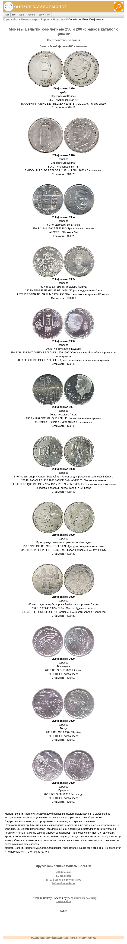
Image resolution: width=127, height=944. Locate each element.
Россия (31, 15)
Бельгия (58, 19)
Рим (7, 15)
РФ (48, 15)
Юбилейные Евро (63, 883)
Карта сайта (10, 19)
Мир (14, 15)
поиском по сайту (85, 898)
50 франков (63, 876)
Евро (22, 15)
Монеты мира (29, 19)
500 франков (64, 872)
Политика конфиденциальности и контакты (63, 937)
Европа (45, 19)
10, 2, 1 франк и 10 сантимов (63, 879)
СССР (41, 15)
